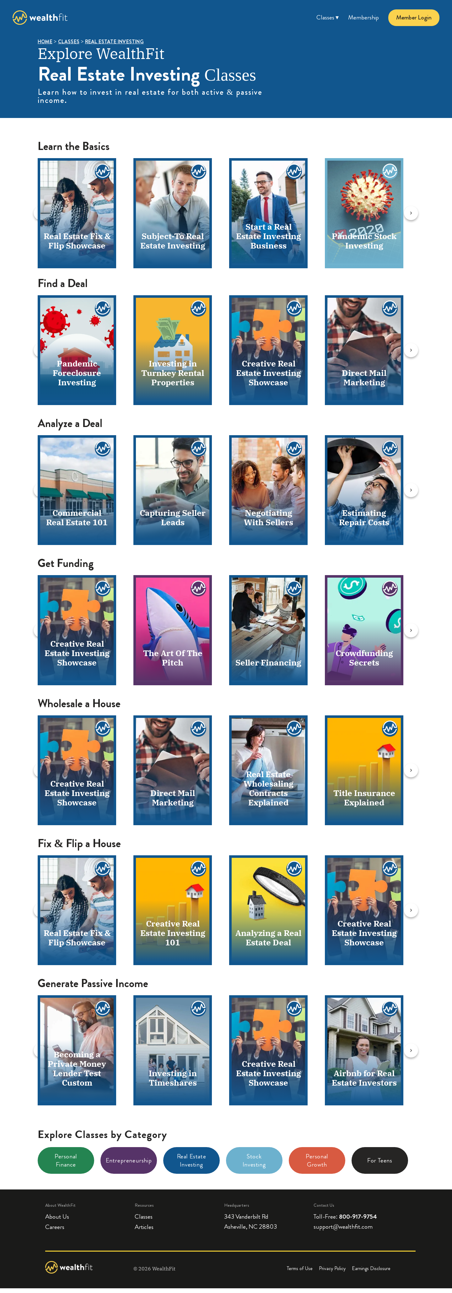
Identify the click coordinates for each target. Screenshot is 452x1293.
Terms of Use (300, 1273)
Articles (144, 1232)
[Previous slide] (26, 213)
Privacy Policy (332, 1273)
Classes (144, 1221)
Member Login (414, 17)
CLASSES (68, 41)
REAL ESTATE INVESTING (114, 41)
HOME (45, 41)
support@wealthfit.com (343, 1231)
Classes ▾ (327, 17)
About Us (57, 1221)
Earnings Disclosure (371, 1273)
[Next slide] (423, 213)
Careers (54, 1232)
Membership (363, 17)
